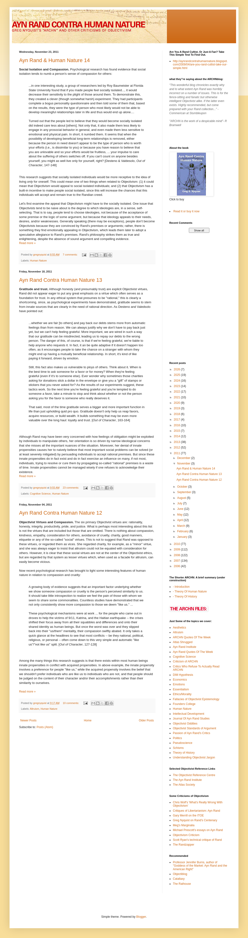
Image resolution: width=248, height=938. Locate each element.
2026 (177, 369)
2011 (177, 453)
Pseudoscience (182, 743)
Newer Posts (28, 720)
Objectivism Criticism (186, 835)
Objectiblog (180, 874)
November (184, 463)
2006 (177, 566)
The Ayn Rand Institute (187, 780)
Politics (177, 738)
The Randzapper (183, 844)
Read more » (27, 243)
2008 (177, 555)
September (184, 492)
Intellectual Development (188, 713)
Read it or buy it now (186, 211)
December (184, 458)
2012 (177, 447)
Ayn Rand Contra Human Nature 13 (60, 280)
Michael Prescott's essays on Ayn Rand (198, 830)
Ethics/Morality (182, 694)
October (182, 486)
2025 (177, 375)
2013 (177, 442)
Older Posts (146, 720)
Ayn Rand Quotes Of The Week (193, 652)
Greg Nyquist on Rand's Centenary (195, 820)
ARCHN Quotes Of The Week (192, 637)
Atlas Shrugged (182, 642)
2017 (177, 419)
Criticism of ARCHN (185, 661)
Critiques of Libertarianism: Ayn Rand (196, 810)
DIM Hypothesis (183, 675)
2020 (177, 403)
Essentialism (181, 689)
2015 (177, 430)
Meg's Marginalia (183, 825)
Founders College (184, 704)
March (181, 526)
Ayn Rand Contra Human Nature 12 (60, 513)
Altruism (34, 708)
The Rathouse (182, 883)
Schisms (178, 748)
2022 (177, 391)
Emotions (179, 684)
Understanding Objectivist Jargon (194, 757)
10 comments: (71, 703)
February (183, 531)
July (180, 503)
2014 (177, 436)
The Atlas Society (184, 784)
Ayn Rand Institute (184, 647)
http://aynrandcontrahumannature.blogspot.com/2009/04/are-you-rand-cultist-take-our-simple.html (200, 64)
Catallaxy (179, 878)
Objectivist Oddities (185, 723)
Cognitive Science (40, 493)
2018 (177, 414)
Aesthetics (179, 627)
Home (88, 720)
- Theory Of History (185, 596)
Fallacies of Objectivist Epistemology (196, 699)
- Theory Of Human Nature (190, 591)
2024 (177, 380)
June (180, 509)
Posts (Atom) (44, 727)
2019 (177, 408)
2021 (177, 397)
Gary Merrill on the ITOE (188, 815)
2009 (177, 549)
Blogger (141, 916)
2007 (177, 560)
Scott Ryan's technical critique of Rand (197, 840)
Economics (180, 679)
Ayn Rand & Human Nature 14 (54, 60)
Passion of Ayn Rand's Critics (191, 733)
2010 (177, 544)
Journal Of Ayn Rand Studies (191, 718)
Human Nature (38, 260)
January (182, 536)
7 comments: (70, 254)
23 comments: (71, 487)
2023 (177, 386)
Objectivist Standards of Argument (194, 728)
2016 (177, 425)
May (180, 514)
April (180, 520)
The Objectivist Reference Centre (194, 775)
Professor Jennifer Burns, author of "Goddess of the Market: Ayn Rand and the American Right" (200, 866)
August (182, 498)
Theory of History (184, 752)
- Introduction (181, 586)
